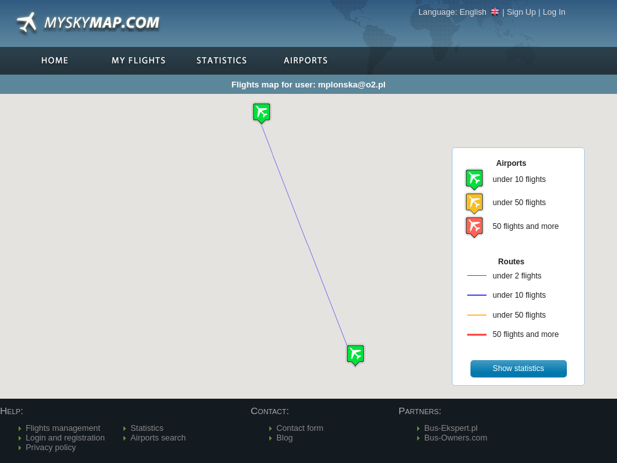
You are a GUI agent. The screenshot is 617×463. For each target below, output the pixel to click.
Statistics (146, 428)
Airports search (158, 437)
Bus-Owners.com (455, 437)
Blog (284, 437)
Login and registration (65, 437)
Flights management (63, 428)
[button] (355, 355)
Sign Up (521, 12)
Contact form (299, 428)
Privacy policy (51, 447)
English (480, 12)
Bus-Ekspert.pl (451, 428)
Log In (554, 12)
